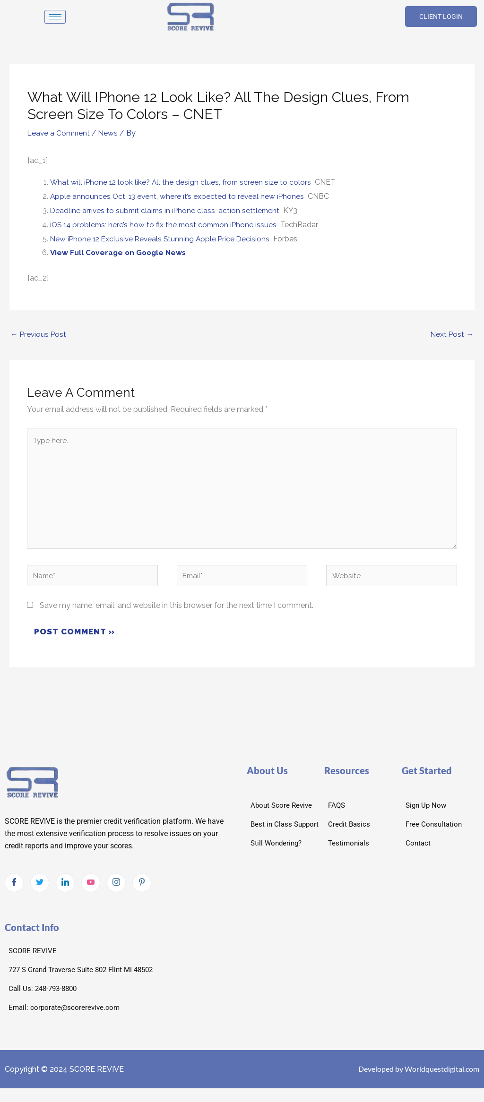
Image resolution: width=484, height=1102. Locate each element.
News (111, 132)
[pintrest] (141, 886)
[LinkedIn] (65, 886)
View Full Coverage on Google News (120, 252)
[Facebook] (14, 886)
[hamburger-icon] (55, 17)
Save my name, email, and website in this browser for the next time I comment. (176, 609)
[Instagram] (116, 886)
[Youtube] (90, 886)
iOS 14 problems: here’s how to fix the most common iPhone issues (166, 224)
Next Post (452, 333)
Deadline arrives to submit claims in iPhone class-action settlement (167, 209)
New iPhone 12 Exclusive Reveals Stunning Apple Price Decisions (162, 238)
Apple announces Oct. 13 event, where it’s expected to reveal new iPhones (178, 196)
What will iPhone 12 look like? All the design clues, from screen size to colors (183, 182)
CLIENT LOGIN (441, 16)
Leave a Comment (60, 132)
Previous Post (39, 333)
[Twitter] (39, 886)
